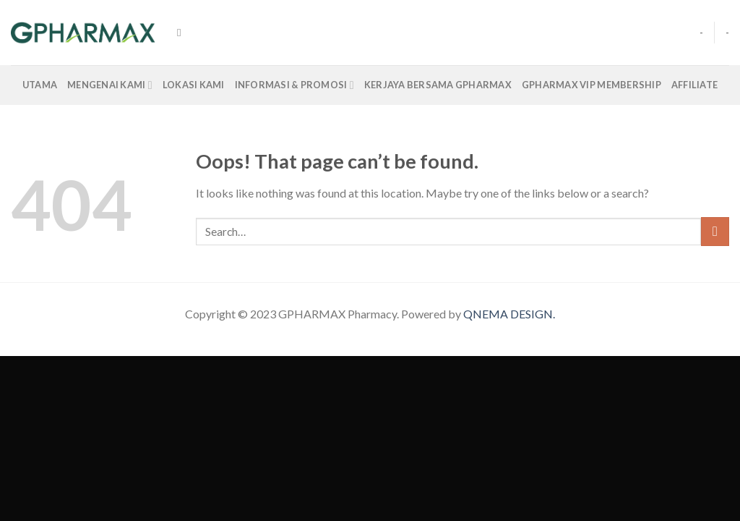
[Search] (182, 32)
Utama (39, 84)
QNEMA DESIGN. (509, 314)
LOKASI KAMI (194, 84)
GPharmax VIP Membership (591, 84)
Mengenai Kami (109, 85)
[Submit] (715, 231)
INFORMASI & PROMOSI (294, 85)
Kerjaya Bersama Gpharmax (438, 84)
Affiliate (694, 84)
